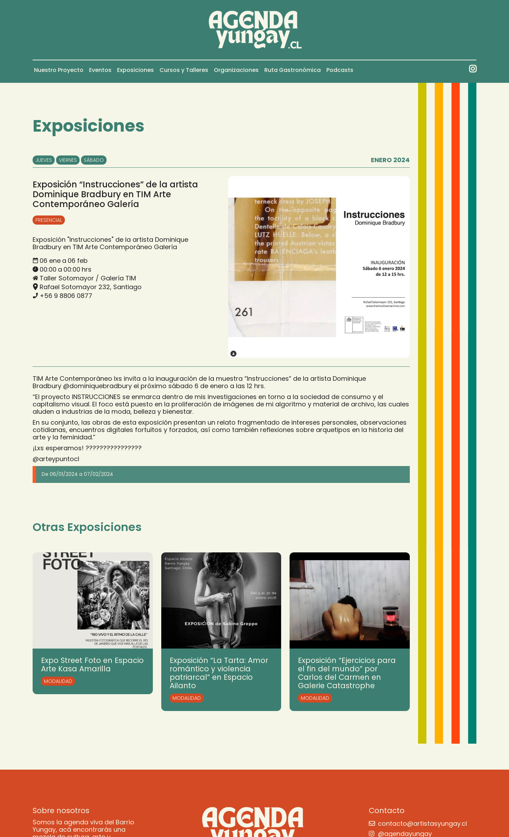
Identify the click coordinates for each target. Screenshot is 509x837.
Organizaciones (236, 70)
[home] (254, 29)
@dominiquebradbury (97, 385)
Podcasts (339, 70)
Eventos (100, 70)
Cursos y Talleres (184, 70)
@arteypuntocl (56, 458)
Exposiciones (135, 70)
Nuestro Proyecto (58, 70)
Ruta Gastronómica (292, 70)
